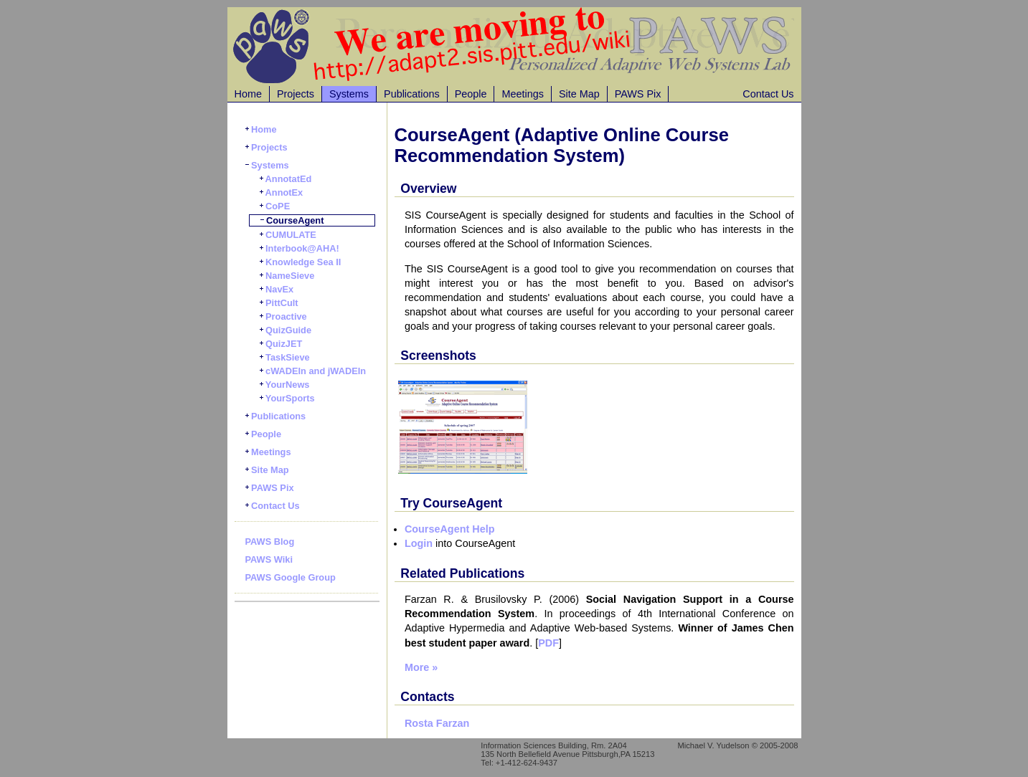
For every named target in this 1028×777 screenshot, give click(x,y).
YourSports (287, 398)
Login (419, 543)
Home (248, 94)
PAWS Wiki (269, 559)
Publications (412, 94)
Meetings (522, 94)
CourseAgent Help (450, 529)
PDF (548, 643)
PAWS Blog (270, 541)
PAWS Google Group (290, 577)
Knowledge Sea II (300, 262)
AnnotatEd (286, 178)
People (471, 94)
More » (421, 667)
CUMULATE (288, 234)
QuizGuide (286, 330)
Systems (349, 94)
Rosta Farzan (437, 723)
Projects (295, 94)
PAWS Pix (638, 94)
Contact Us (767, 94)
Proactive (283, 316)
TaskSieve (285, 357)
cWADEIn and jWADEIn (313, 371)
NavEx (277, 289)
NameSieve (287, 275)
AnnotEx (281, 192)
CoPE (275, 206)
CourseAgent (292, 220)
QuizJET (281, 343)
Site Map (579, 94)
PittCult (279, 302)
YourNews (285, 384)
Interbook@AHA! (299, 248)
